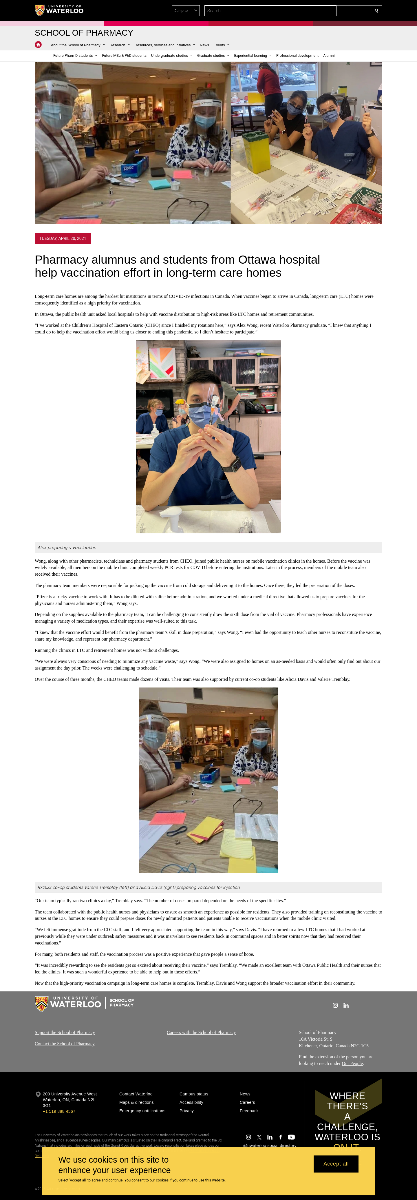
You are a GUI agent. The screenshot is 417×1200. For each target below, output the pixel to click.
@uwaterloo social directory (270, 1145)
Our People (352, 1063)
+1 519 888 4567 (59, 1111)
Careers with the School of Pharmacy (201, 1032)
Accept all (336, 1164)
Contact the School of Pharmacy (65, 1043)
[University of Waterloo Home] (59, 10)
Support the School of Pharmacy (65, 1032)
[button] (334, 11)
